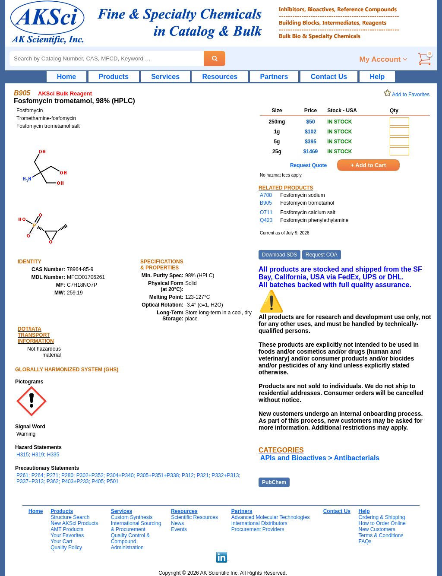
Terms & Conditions (380, 535)
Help (377, 76)
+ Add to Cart (368, 165)
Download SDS (279, 255)
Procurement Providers (257, 529)
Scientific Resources (194, 517)
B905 (266, 203)
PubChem (274, 482)
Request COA (322, 255)
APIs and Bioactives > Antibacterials (319, 458)
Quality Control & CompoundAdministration (130, 541)
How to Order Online (381, 523)
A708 (266, 195)
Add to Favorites (408, 95)
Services (165, 76)
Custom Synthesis (132, 517)
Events (179, 529)
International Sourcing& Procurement (136, 526)
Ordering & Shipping (381, 517)
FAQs (364, 541)
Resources (219, 76)
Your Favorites (67, 535)
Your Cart (61, 541)
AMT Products (67, 529)
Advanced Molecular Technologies (270, 517)
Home (66, 76)
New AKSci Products (74, 523)
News (177, 523)
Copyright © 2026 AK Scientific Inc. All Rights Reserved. (222, 573)
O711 (266, 212)
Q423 (266, 220)
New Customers (376, 529)
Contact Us (329, 76)
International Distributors (259, 523)
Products (114, 76)
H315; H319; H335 (37, 455)
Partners (274, 76)
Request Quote (308, 165)
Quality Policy (66, 547)
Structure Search (70, 517)
